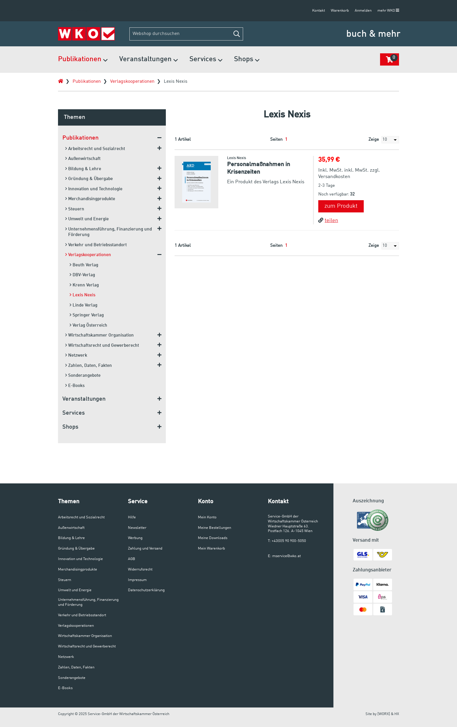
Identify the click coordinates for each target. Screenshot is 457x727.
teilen (328, 220)
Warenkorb (340, 11)
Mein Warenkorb (211, 548)
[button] (236, 33)
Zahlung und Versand (145, 548)
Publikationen (83, 60)
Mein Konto (207, 517)
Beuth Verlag (84, 265)
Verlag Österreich (88, 325)
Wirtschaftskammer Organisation (99, 335)
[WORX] (383, 714)
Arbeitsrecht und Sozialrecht (95, 148)
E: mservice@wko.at (284, 556)
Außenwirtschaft (83, 158)
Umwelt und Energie (87, 218)
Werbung (135, 538)
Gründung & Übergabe (89, 178)
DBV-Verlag (82, 274)
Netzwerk (76, 355)
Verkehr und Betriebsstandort (96, 244)
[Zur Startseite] (86, 34)
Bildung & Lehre (83, 168)
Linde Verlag (83, 305)
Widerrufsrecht (140, 569)
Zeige (383, 140)
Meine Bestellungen (214, 528)
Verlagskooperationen (132, 81)
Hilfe (132, 517)
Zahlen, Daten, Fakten (88, 365)
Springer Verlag (87, 315)
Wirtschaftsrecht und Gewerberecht (102, 345)
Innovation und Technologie (93, 188)
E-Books (75, 385)
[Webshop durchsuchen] (186, 34)
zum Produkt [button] (341, 206)
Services (205, 60)
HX (396, 714)
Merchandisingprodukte (90, 198)
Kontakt (318, 11)
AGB (131, 559)
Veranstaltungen (148, 60)
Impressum (137, 580)
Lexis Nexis (175, 81)
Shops (246, 60)
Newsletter (137, 528)
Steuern (74, 209)
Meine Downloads (212, 538)
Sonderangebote (83, 375)
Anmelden (363, 11)
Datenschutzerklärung (146, 590)
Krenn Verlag (84, 285)
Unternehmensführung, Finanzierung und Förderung (108, 232)
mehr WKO (388, 11)
